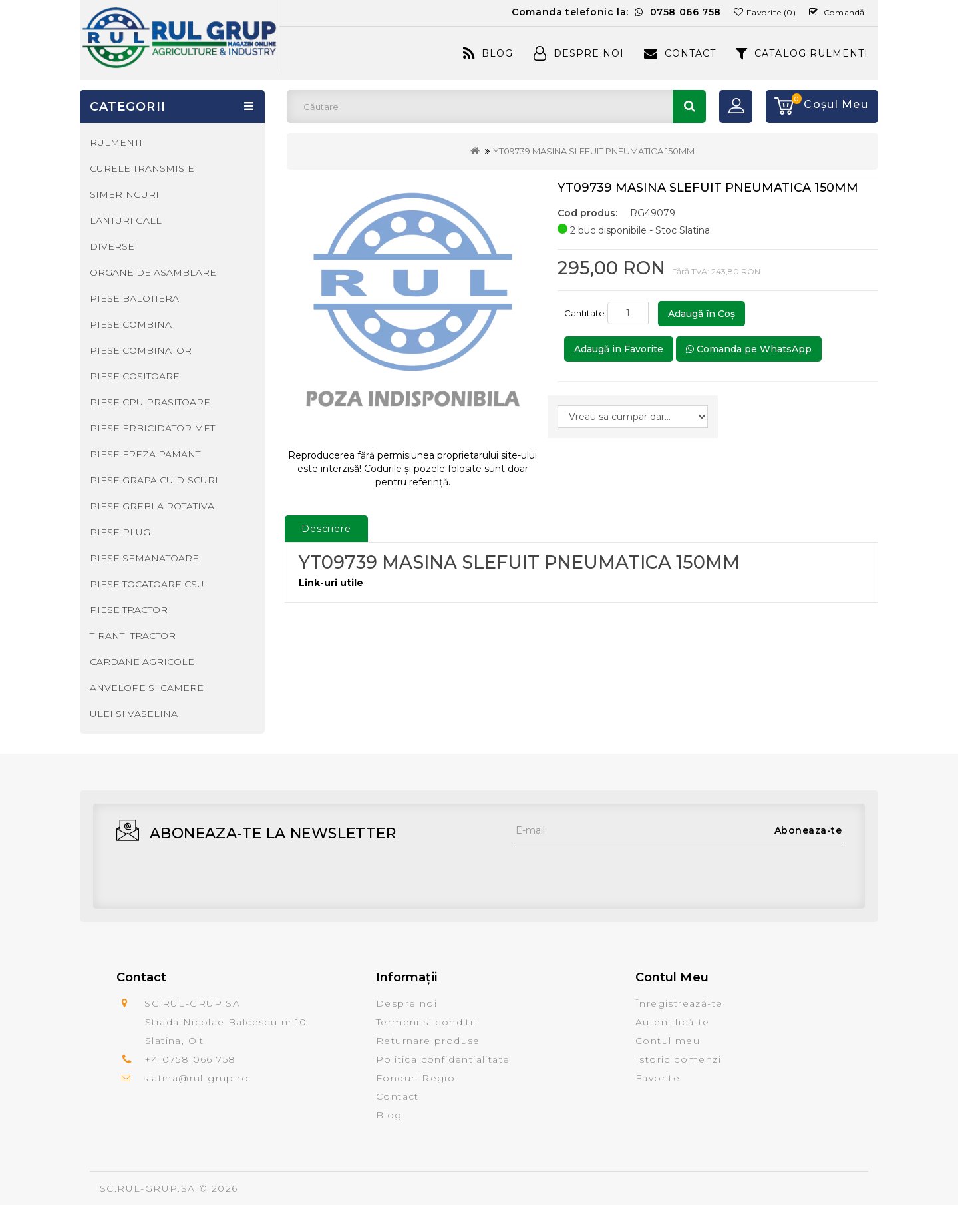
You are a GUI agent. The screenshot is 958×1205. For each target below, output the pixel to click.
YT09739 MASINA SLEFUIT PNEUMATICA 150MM (594, 151)
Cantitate (584, 313)
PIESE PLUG (120, 532)
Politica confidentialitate (443, 1059)
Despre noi (406, 1003)
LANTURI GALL (126, 220)
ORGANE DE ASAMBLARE (153, 272)
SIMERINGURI (124, 194)
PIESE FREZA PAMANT (145, 454)
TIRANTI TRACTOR (133, 636)
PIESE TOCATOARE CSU (147, 584)
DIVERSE (112, 246)
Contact (680, 53)
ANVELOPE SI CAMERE (147, 688)
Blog (488, 53)
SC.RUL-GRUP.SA (148, 1188)
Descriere (326, 529)
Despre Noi (579, 53)
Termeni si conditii (426, 1022)
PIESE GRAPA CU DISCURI (154, 480)
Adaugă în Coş (701, 314)
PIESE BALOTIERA (134, 298)
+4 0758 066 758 (190, 1059)
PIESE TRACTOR (129, 610)
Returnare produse (428, 1041)
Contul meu (667, 1041)
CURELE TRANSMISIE (142, 168)
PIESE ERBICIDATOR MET (152, 428)
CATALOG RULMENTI (802, 53)
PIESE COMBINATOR (141, 350)
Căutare (689, 106)
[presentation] (617, 869)
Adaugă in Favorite (618, 349)
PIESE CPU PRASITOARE (150, 402)
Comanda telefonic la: (616, 12)
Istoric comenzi (678, 1059)
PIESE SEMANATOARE (144, 558)
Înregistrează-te (678, 1003)
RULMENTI (116, 142)
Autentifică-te (672, 1022)
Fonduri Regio (415, 1078)
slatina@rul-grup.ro (196, 1078)
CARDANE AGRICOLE (142, 662)
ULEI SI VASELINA (134, 714)
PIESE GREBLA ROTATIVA (152, 506)
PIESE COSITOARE (135, 376)
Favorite (657, 1078)
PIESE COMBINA (131, 324)
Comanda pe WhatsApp (749, 349)
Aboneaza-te (808, 830)
